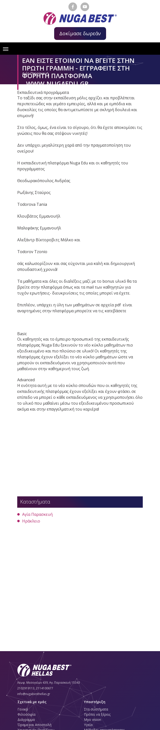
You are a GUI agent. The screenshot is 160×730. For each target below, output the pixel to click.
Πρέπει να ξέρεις (97, 714)
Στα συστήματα (96, 709)
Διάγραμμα (26, 719)
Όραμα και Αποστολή (34, 724)
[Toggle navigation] (5, 48)
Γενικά (22, 709)
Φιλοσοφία (26, 714)
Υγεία (88, 724)
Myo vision (92, 719)
